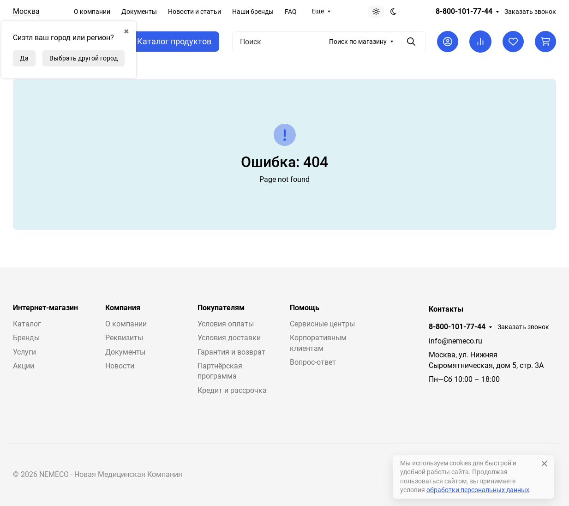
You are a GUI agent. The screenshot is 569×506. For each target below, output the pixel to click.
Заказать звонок (530, 11)
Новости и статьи (194, 11)
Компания (122, 308)
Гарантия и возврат (231, 352)
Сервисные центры (322, 323)
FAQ (291, 11)
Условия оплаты (226, 323)
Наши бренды (253, 11)
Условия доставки (229, 337)
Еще (317, 11)
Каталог (27, 323)
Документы (139, 11)
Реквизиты (124, 337)
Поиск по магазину (358, 41)
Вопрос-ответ (313, 362)
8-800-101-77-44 (464, 11)
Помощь (304, 308)
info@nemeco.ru (455, 341)
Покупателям (221, 308)
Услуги (24, 352)
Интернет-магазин (45, 308)
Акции (23, 365)
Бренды (26, 337)
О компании (92, 11)
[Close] (544, 464)
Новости (119, 365)
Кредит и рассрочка (232, 390)
